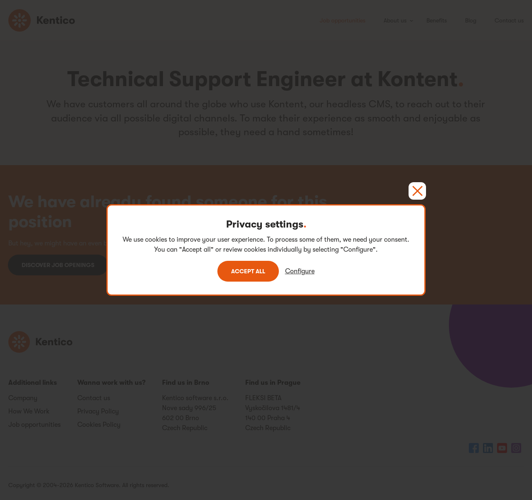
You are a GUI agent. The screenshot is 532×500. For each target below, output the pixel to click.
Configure (300, 271)
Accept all (248, 271)
